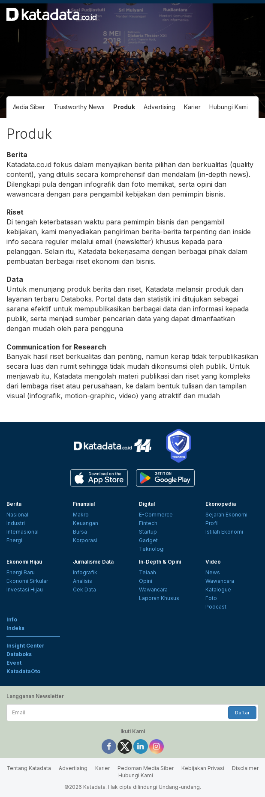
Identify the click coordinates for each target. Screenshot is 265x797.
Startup (148, 531)
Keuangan (85, 523)
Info (11, 619)
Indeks (15, 628)
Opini (145, 581)
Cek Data (84, 589)
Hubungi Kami (228, 106)
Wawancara (153, 589)
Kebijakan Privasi (202, 768)
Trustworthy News (79, 106)
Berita (13, 504)
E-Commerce (156, 514)
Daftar (242, 713)
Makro (81, 514)
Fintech (148, 523)
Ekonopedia (220, 504)
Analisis (82, 581)
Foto (211, 598)
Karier (192, 106)
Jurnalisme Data (93, 561)
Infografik (85, 572)
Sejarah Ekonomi (226, 514)
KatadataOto (23, 671)
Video (213, 561)
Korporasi (85, 540)
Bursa (80, 531)
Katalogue (218, 589)
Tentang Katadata (28, 768)
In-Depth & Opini (160, 561)
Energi (14, 540)
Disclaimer (245, 768)
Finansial (84, 504)
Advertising (159, 106)
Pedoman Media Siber (145, 768)
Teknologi (152, 549)
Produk (124, 106)
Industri (15, 523)
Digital (147, 504)
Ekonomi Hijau (24, 561)
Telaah (147, 572)
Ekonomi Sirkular (27, 581)
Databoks (19, 654)
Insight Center (25, 645)
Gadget (148, 540)
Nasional (17, 514)
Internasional (22, 531)
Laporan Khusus (159, 598)
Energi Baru (20, 572)
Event (13, 663)
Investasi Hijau (24, 589)
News (212, 572)
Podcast (215, 606)
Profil (212, 523)
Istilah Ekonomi (224, 531)
